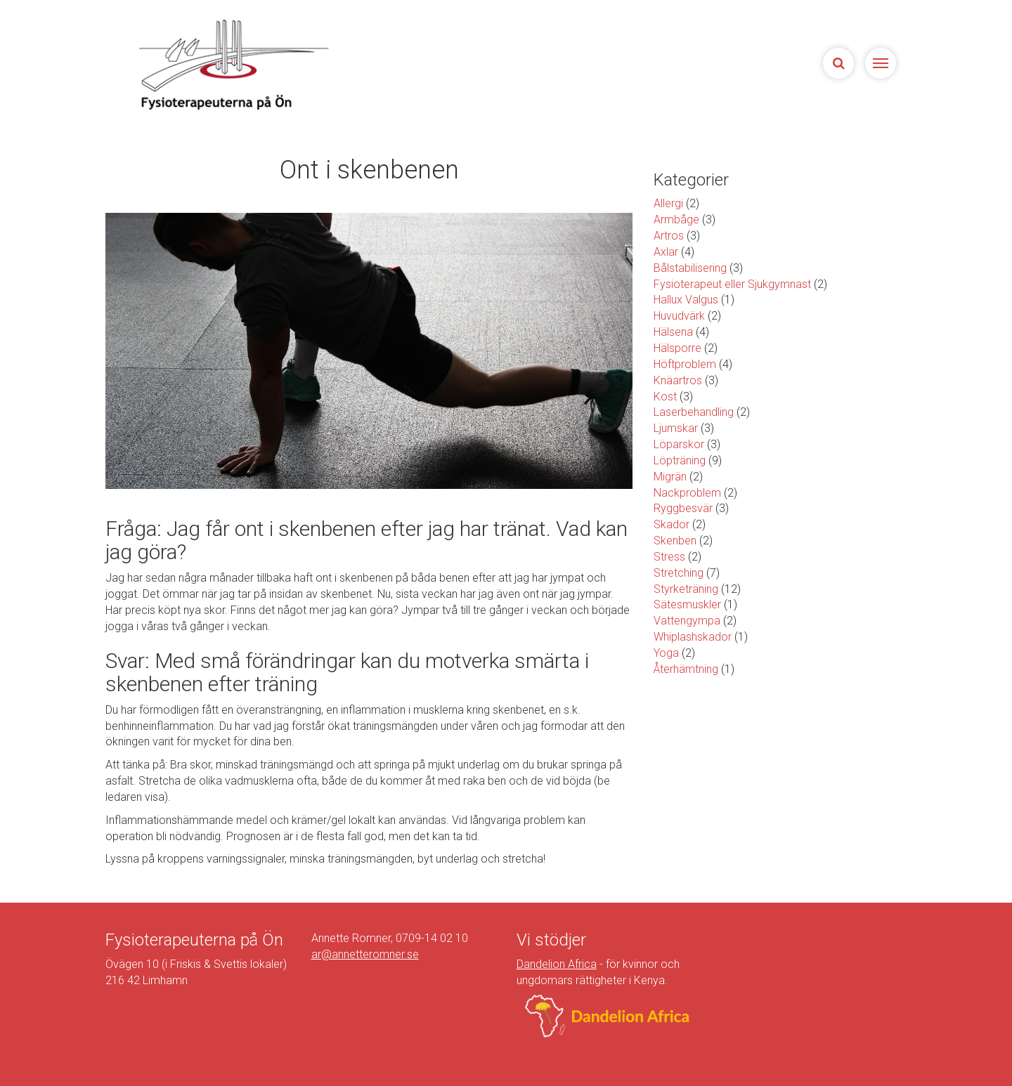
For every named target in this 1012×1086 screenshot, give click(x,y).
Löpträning (680, 460)
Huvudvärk (679, 315)
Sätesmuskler (687, 604)
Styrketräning (686, 589)
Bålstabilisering (690, 268)
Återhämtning (686, 669)
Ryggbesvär (683, 508)
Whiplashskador (693, 636)
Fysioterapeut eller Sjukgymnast (732, 284)
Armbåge (676, 219)
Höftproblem (685, 364)
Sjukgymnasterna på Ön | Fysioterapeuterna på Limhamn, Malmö (232, 64)
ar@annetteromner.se (365, 954)
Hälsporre (677, 348)
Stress (669, 556)
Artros (669, 235)
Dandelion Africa (557, 964)
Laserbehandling (694, 412)
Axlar (666, 252)
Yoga (666, 653)
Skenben (675, 540)
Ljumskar (676, 428)
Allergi (668, 203)
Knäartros (678, 380)
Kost (665, 396)
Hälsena (673, 332)
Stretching (678, 573)
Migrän (670, 476)
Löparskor (679, 444)
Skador (671, 524)
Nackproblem (687, 492)
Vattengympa (687, 620)
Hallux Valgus (686, 299)
